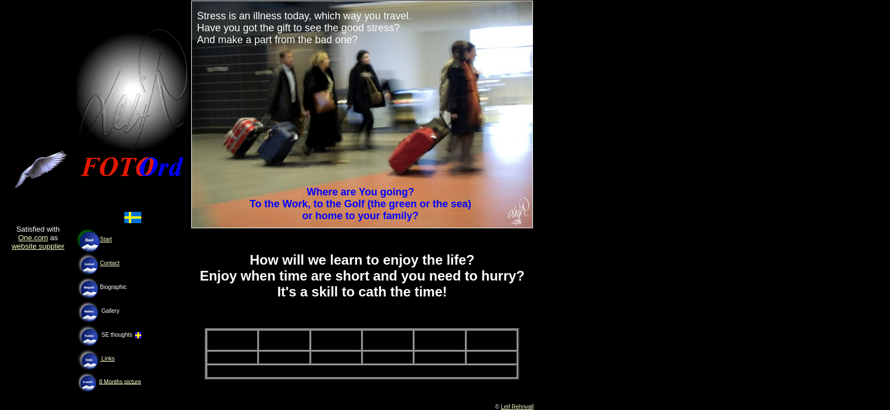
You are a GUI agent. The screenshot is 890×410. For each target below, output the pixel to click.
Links (107, 358)
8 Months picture (120, 381)
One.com (33, 237)
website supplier (37, 246)
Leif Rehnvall (517, 407)
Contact (109, 263)
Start (106, 239)
